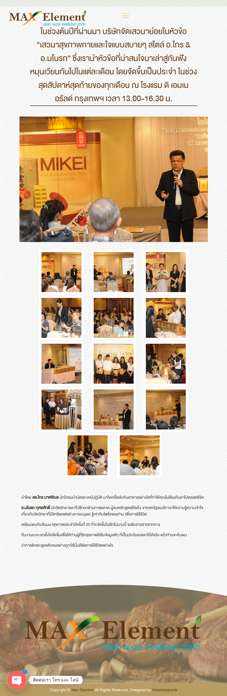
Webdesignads (164, 689)
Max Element (82, 689)
